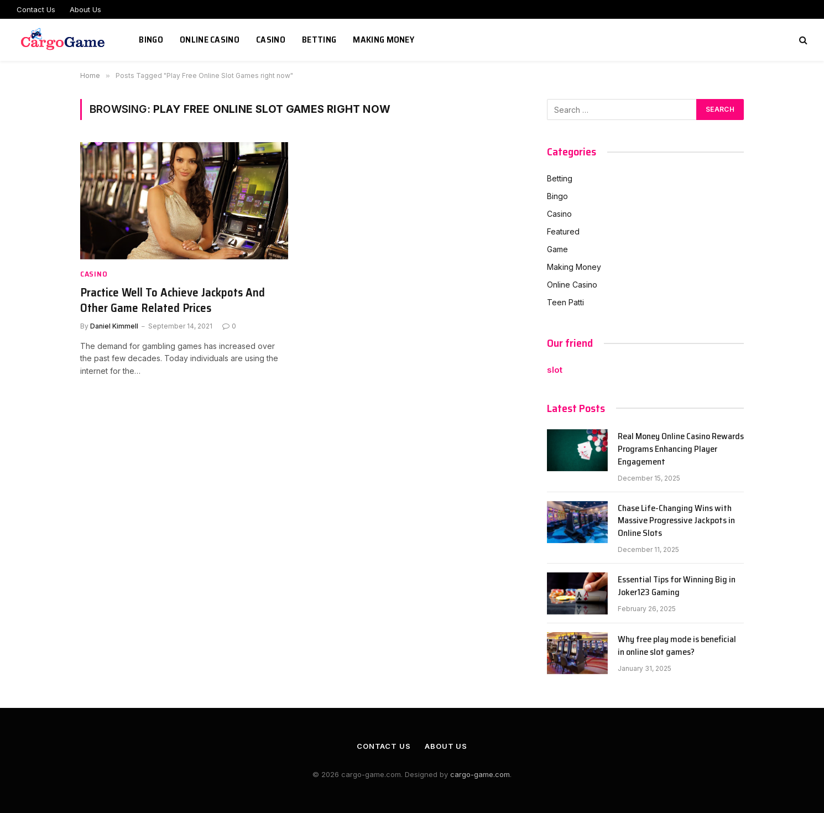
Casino (270, 39)
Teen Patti (565, 302)
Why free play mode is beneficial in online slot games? (677, 646)
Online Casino (209, 39)
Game (557, 249)
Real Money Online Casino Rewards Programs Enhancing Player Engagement (681, 449)
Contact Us (36, 9)
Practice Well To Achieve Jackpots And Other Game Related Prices (172, 300)
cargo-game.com (480, 774)
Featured (563, 231)
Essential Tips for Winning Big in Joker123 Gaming (677, 586)
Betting (319, 39)
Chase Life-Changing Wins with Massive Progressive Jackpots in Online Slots (676, 521)
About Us (85, 9)
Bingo (151, 39)
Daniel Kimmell (114, 326)
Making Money (383, 39)
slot (554, 369)
